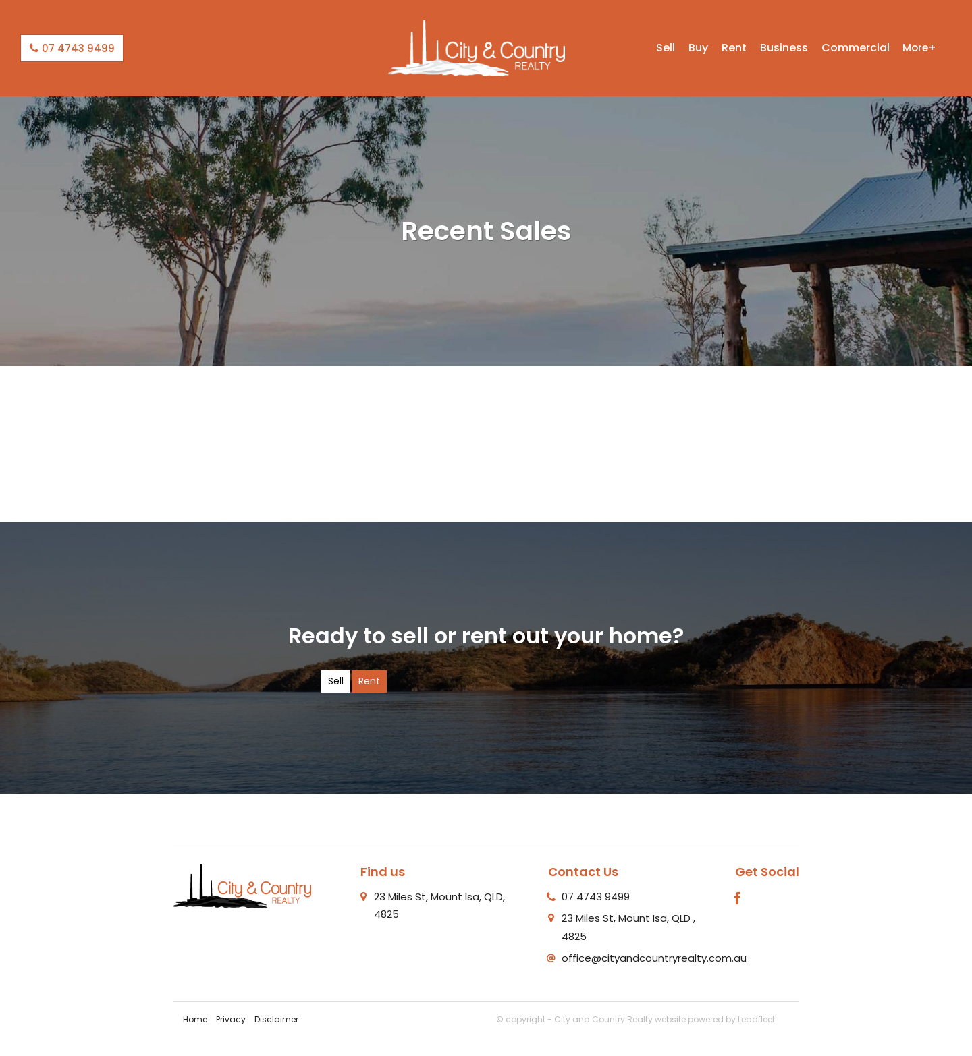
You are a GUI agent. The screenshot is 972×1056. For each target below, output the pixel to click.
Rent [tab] (369, 681)
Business (784, 47)
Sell (665, 47)
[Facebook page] (738, 899)
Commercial (855, 47)
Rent (734, 47)
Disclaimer (276, 1019)
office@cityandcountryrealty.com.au (654, 958)
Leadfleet (756, 1019)
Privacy (231, 1019)
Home (195, 1019)
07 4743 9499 (72, 48)
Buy (698, 47)
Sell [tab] (336, 681)
